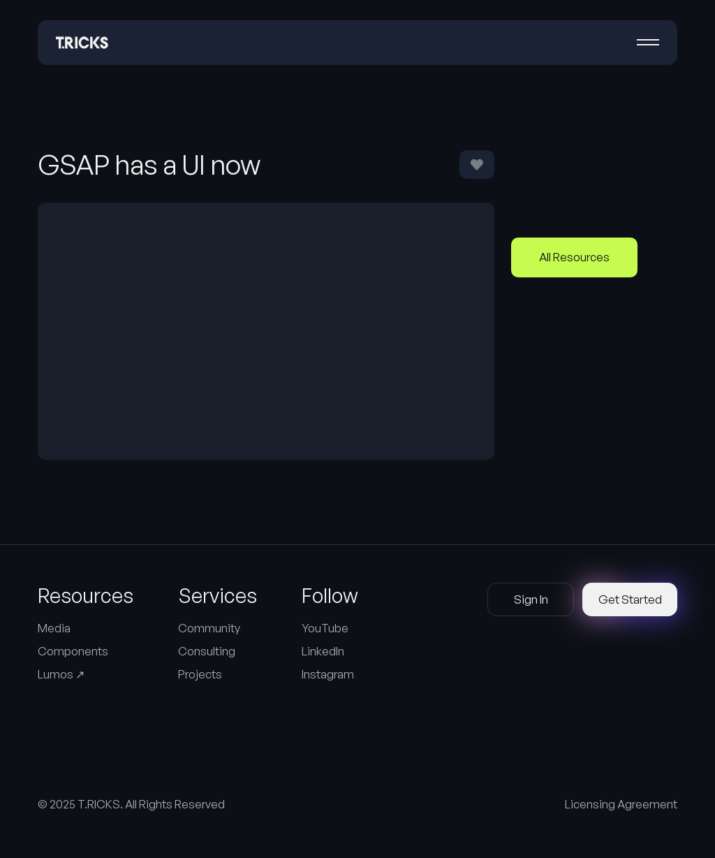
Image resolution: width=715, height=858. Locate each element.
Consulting (206, 651)
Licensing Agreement (621, 804)
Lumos (61, 674)
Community (209, 627)
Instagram (328, 674)
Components (73, 651)
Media (54, 627)
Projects (200, 674)
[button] (648, 42)
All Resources (574, 256)
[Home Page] (82, 42)
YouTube (325, 627)
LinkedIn (323, 651)
